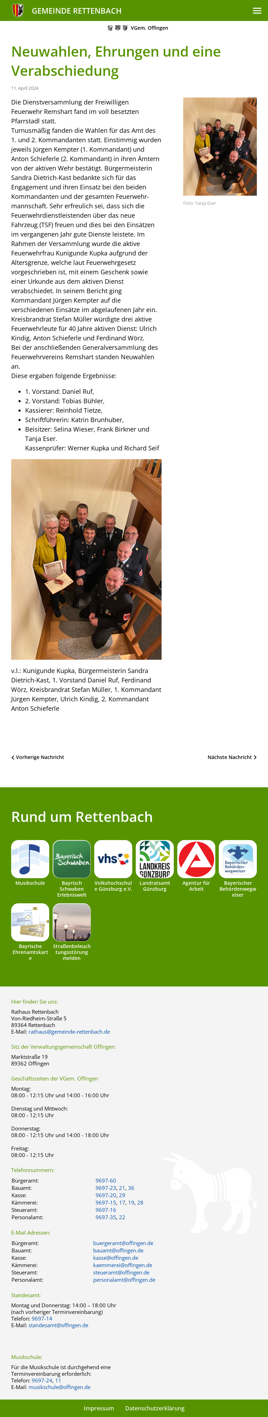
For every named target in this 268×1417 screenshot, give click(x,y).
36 (131, 1187)
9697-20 (106, 1195)
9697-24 (42, 1380)
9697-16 (106, 1209)
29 (122, 1195)
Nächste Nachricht (230, 757)
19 (131, 1202)
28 (140, 1202)
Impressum (99, 1408)
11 (58, 1380)
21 (122, 1187)
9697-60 (106, 1180)
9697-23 (106, 1187)
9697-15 (106, 1202)
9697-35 (106, 1217)
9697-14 (42, 1318)
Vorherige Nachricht (40, 757)
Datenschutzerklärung (155, 1408)
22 (122, 1217)
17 (122, 1202)
